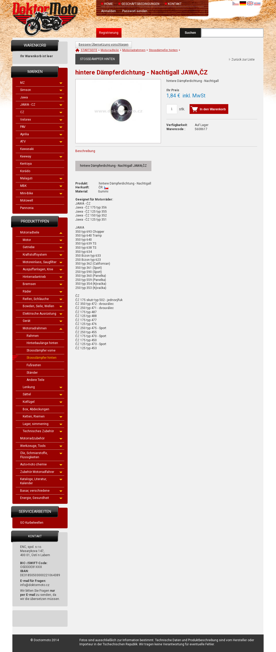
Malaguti (41, 178)
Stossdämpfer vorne (41, 350)
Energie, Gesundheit (41, 498)
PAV (41, 127)
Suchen (190, 33)
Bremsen (42, 284)
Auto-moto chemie (41, 464)
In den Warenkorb (213, 109)
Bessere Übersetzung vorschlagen (103, 44)
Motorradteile (41, 232)
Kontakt (175, 4)
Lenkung (42, 387)
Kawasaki (27, 149)
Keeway (41, 156)
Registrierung (108, 33)
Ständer (32, 372)
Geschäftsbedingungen (140, 4)
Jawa (41, 97)
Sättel (42, 394)
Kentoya (26, 163)
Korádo (25, 171)
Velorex (41, 119)
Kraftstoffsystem (42, 254)
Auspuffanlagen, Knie (42, 269)
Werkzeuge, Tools (41, 446)
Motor (42, 240)
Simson (41, 90)
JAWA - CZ (41, 104)
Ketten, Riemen (42, 416)
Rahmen (33, 336)
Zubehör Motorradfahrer (41, 472)
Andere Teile (35, 380)
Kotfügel (42, 402)
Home (108, 4)
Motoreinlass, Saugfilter (42, 262)
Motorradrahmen (42, 328)
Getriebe (42, 247)
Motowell (26, 200)
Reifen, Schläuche (42, 299)
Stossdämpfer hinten (41, 358)
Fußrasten (34, 365)
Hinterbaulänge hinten (42, 343)
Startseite (89, 50)
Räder (42, 291)
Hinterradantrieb (42, 277)
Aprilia (41, 134)
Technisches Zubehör (42, 431)
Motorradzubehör (41, 438)
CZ (41, 112)
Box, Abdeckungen (36, 409)
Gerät (42, 321)
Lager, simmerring (42, 424)
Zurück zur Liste (243, 59)
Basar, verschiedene (41, 490)
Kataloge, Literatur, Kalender (41, 481)
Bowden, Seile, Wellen (42, 306)
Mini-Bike (41, 193)
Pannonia (27, 208)
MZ (41, 83)
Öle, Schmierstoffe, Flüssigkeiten (41, 455)
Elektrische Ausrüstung (42, 313)
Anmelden (108, 11)
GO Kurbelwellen (31, 522)
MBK (41, 186)
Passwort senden (134, 11)
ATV (41, 141)
